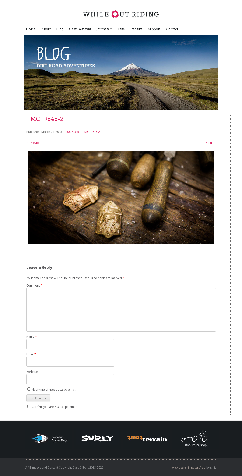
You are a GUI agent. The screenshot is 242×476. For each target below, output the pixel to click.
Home (30, 29)
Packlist (136, 29)
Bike (121, 29)
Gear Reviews (80, 29)
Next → (211, 143)
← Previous (34, 143)
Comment (34, 286)
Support (154, 29)
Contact (172, 29)
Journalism (104, 29)
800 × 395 (72, 132)
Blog (59, 29)
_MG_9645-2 (91, 132)
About (46, 29)
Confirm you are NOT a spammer (52, 407)
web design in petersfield (189, 467)
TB (195, 29)
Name (31, 337)
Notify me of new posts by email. (54, 389)
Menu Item (209, 29)
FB (186, 29)
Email (31, 354)
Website (32, 372)
